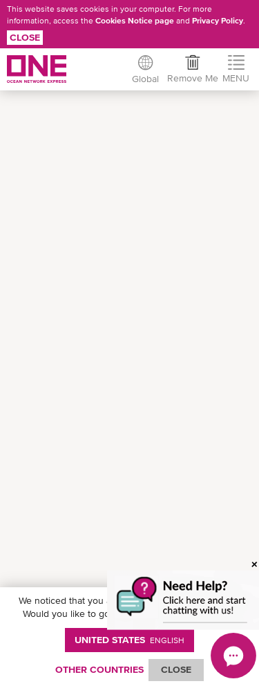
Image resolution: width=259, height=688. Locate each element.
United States (129, 639)
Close (25, 37)
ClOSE (176, 669)
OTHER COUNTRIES (99, 669)
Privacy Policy (217, 21)
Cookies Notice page (134, 21)
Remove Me (192, 77)
